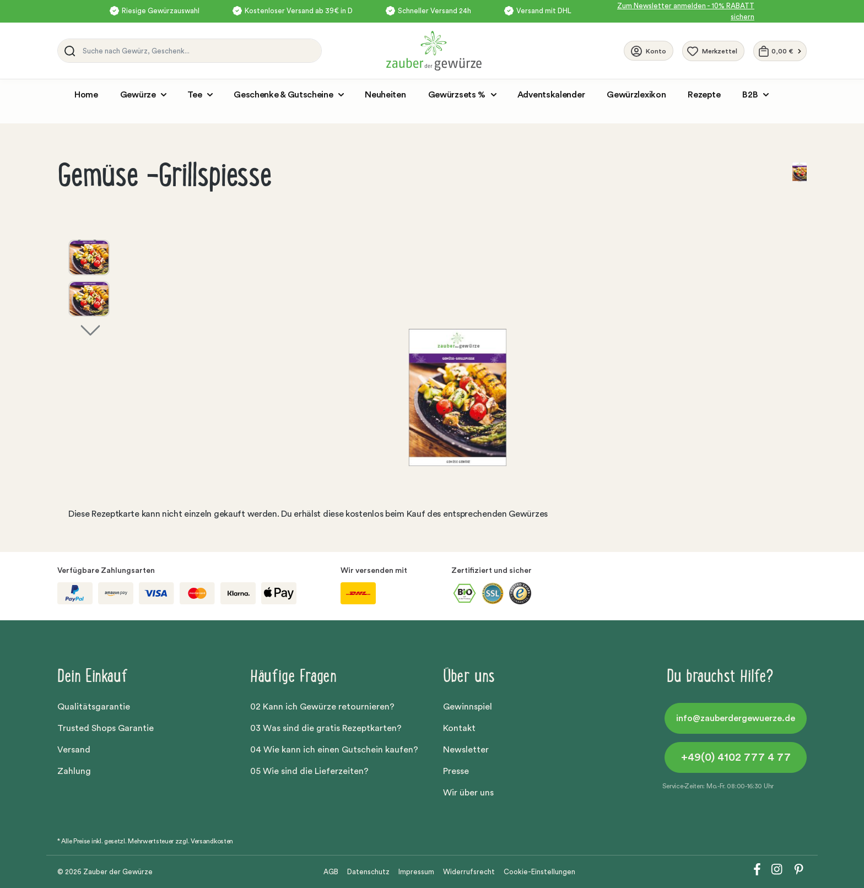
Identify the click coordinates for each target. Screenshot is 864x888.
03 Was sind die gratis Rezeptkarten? (326, 728)
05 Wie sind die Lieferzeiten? (309, 771)
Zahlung (74, 771)
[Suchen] (68, 50)
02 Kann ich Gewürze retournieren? (322, 706)
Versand (73, 749)
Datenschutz (368, 871)
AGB (330, 871)
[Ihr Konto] (648, 51)
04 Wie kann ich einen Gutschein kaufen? (334, 749)
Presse (456, 771)
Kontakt (459, 728)
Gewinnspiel (467, 706)
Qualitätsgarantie (93, 706)
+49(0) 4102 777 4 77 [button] (736, 757)
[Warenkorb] (780, 51)
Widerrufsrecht (469, 871)
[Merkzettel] (713, 51)
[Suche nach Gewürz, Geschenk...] (199, 50)
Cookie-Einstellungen (539, 871)
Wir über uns (468, 792)
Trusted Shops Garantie (105, 728)
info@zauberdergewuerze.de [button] (735, 718)
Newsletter (466, 749)
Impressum (416, 871)
